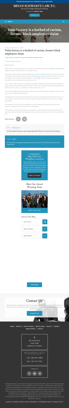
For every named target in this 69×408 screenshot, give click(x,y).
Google (34, 373)
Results (49, 326)
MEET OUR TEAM (34, 210)
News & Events (30, 329)
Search (44, 221)
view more (34, 285)
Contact (40, 329)
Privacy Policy (58, 402)
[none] (34, 15)
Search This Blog (28, 216)
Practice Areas (28, 326)
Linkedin (24, 119)
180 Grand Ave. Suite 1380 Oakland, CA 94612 (34, 343)
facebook (18, 119)
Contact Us (34, 313)
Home (12, 326)
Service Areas (40, 326)
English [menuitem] (34, 15)
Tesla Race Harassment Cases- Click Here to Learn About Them (34, 1)
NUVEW (8, 402)
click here (13, 305)
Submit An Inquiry (34, 175)
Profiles (19, 326)
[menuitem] (34, 15)
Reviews (56, 326)
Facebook (29, 373)
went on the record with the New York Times (43, 74)
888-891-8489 (38, 11)
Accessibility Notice (45, 402)
